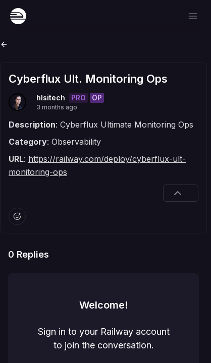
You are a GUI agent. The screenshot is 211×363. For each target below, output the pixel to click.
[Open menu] (193, 16)
